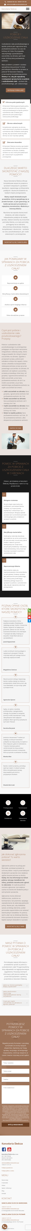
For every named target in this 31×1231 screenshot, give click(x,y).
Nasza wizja (5, 1180)
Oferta (3, 1185)
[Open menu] (27, 9)
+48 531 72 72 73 (6, 1207)
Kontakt (4, 1193)
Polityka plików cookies (8, 1171)
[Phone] (4, 1226)
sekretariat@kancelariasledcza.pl (10, 1163)
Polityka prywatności (7, 1168)
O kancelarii (5, 1183)
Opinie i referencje (6, 1188)
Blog (3, 1191)
